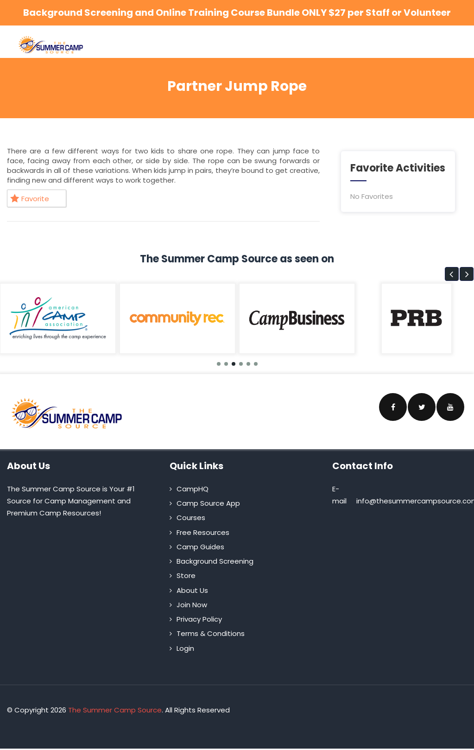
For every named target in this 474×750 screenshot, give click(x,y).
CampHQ (193, 489)
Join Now (192, 605)
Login (185, 648)
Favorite (29, 198)
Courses (191, 517)
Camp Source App (208, 503)
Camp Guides (200, 547)
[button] (452, 274)
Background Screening (215, 561)
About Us (192, 590)
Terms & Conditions (211, 633)
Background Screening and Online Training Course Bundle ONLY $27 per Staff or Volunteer (237, 12)
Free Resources (203, 532)
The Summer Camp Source (115, 710)
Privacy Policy (199, 619)
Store (186, 575)
